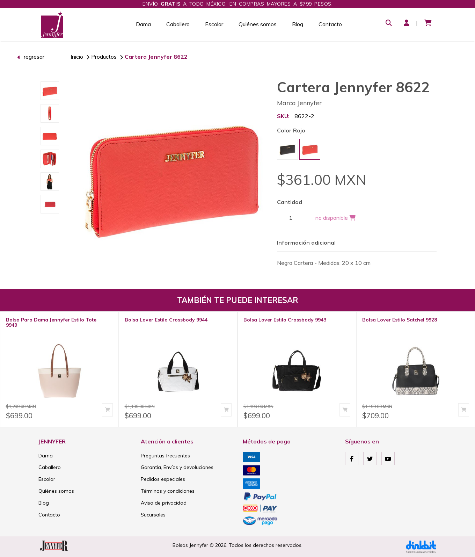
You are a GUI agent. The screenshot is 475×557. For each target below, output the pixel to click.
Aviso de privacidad (164, 503)
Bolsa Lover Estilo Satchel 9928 (399, 320)
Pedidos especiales (163, 479)
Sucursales (153, 515)
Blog (297, 24)
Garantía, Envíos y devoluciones (177, 467)
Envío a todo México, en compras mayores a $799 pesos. (237, 4)
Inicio (77, 56)
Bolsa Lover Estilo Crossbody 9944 (166, 320)
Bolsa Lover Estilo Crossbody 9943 (284, 320)
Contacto (330, 24)
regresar (30, 56)
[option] (49, 90)
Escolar (214, 24)
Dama (143, 24)
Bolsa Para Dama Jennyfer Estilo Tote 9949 (51, 322)
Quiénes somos (258, 24)
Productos (104, 56)
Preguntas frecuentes (165, 456)
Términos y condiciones (168, 491)
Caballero (178, 24)
